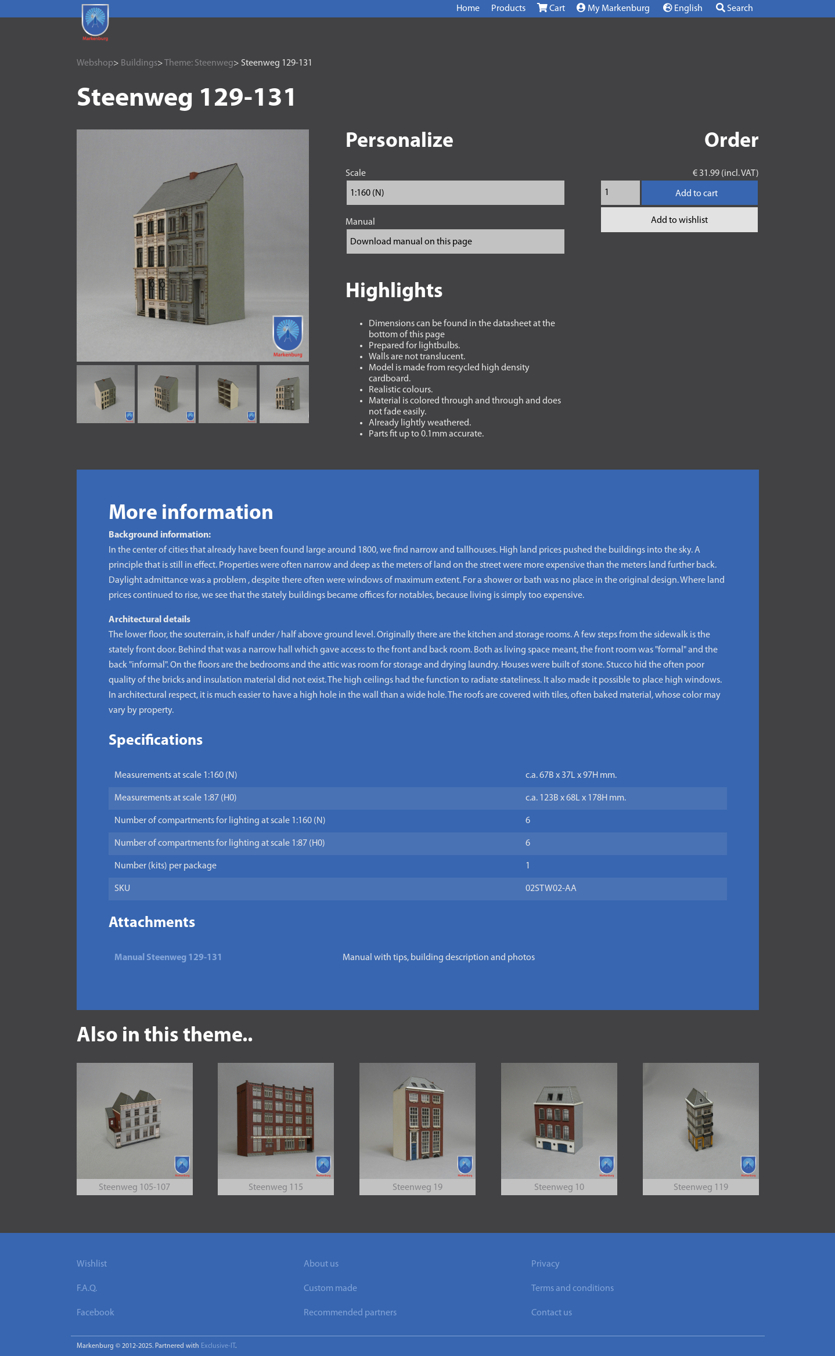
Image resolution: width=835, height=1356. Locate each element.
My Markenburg (613, 8)
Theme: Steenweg (198, 63)
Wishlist (92, 1264)
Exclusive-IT (218, 1346)
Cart (551, 8)
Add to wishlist (679, 220)
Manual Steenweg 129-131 (168, 957)
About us (321, 1264)
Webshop (95, 63)
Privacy (545, 1264)
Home (468, 8)
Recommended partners (350, 1313)
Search (734, 8)
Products (508, 8)
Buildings (139, 63)
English (683, 8)
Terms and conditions (572, 1288)
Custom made (330, 1288)
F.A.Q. (87, 1288)
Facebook (95, 1313)
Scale (355, 173)
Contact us (551, 1313)
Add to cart (696, 194)
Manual (360, 222)
